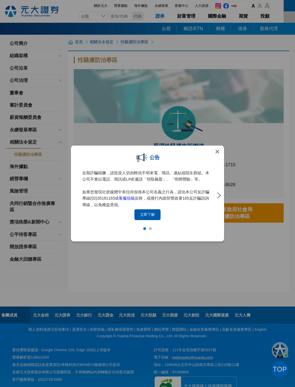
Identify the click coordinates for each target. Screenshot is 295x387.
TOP (280, 369)
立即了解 (147, 214)
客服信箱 (127, 198)
